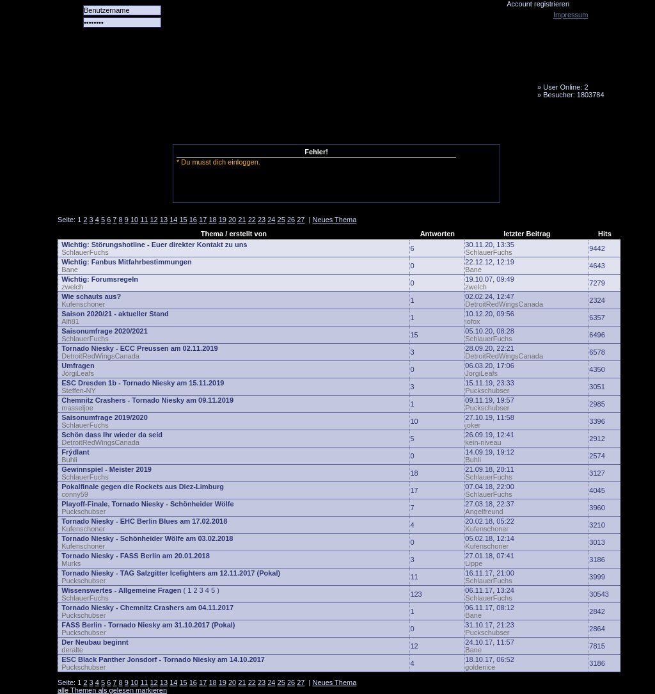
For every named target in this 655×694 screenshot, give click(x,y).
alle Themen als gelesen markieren (112, 690)
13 (164, 219)
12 (154, 219)
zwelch (72, 287)
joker (472, 425)
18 (212, 219)
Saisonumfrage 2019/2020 (104, 417)
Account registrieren (538, 4)
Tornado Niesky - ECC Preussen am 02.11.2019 (139, 348)
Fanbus (383, 124)
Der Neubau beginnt (95, 642)
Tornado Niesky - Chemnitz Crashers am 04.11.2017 (147, 607)
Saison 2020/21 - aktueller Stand (115, 314)
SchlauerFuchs (84, 252)
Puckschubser (487, 390)
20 (232, 219)
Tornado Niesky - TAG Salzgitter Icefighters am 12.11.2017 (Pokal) (170, 573)
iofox (472, 321)
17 (203, 219)
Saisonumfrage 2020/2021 (104, 331)
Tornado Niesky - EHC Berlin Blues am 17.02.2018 (144, 521)
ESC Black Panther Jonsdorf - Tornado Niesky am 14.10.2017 (163, 659)
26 (291, 219)
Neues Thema (334, 219)
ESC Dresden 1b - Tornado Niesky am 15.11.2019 (142, 383)
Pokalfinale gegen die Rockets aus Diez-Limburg (142, 486)
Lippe (473, 563)
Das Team (184, 124)
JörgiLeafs (77, 373)
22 (252, 219)
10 (134, 219)
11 (144, 219)
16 (193, 219)
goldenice (480, 667)
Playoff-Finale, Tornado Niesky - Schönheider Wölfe (147, 504)
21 (242, 219)
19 (222, 219)
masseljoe (77, 408)
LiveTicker (283, 124)
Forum (233, 124)
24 (271, 219)
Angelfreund (484, 511)
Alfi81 (70, 321)
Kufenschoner (83, 304)
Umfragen (77, 365)
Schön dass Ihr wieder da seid (111, 435)
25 (281, 219)
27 (300, 219)
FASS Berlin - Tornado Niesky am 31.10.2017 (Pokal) (148, 625)
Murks (71, 563)
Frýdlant (75, 452)
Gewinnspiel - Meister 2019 (106, 469)
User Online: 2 (565, 87)
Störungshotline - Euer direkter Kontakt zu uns (169, 244)
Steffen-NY (78, 390)
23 (261, 219)
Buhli (69, 460)
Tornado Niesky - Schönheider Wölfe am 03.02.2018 (147, 538)
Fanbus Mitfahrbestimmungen (141, 262)
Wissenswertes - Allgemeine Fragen (121, 590)
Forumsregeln (114, 279)
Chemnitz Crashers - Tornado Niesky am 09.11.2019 (147, 400)
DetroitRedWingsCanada (504, 304)
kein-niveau (483, 442)
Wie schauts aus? (91, 296)
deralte (72, 650)
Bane (69, 269)
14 (173, 219)
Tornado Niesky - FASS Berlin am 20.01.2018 (135, 556)
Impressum (570, 15)
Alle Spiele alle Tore (109, 124)
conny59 (74, 494)
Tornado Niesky (339, 73)
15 (183, 219)
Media (333, 124)
